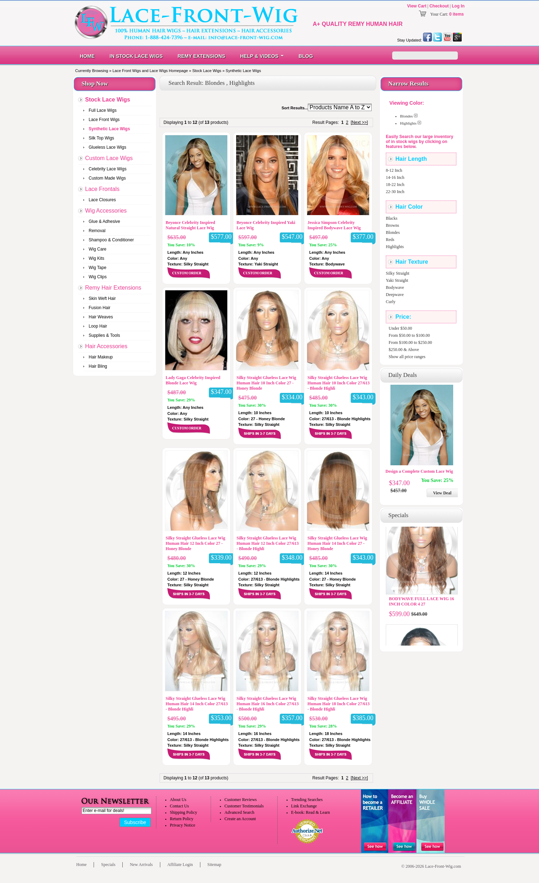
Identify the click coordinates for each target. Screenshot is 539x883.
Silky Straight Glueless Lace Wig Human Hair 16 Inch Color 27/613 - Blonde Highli (268, 704)
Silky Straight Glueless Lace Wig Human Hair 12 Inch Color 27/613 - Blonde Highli (268, 543)
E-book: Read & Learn (310, 812)
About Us (178, 799)
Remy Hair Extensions (113, 288)
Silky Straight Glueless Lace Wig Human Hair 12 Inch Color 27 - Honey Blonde (195, 543)
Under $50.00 (400, 328)
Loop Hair (98, 326)
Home (87, 56)
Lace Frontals (102, 189)
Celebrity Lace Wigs (108, 168)
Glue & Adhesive (104, 221)
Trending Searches (307, 799)
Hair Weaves (101, 316)
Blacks (392, 218)
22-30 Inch (395, 191)
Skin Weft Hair (102, 298)
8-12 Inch (394, 170)
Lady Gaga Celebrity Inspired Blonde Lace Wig (193, 380)
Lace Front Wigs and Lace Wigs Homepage (150, 70)
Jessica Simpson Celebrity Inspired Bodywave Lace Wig (334, 225)
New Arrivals (141, 864)
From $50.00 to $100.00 (409, 335)
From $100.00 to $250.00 (410, 342)
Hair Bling (98, 366)
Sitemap (214, 864)
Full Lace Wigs (103, 110)
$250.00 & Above (404, 349)
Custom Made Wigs (107, 178)
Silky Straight (397, 273)
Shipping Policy (183, 812)
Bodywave (395, 287)
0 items (456, 14)
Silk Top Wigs (101, 138)
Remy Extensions (201, 56)
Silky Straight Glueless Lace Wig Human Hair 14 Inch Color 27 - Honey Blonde (337, 543)
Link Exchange (304, 806)
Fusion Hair (99, 307)
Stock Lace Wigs (206, 70)
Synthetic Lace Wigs (243, 70)
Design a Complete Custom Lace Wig (419, 471)
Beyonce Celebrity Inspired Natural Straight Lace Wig (190, 225)
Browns (392, 225)
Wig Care (97, 249)
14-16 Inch (395, 177)
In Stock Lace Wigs (136, 56)
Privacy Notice (182, 825)
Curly (390, 301)
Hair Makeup (101, 357)
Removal (97, 230)
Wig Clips (98, 276)
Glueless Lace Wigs (107, 147)
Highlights (395, 246)
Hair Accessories (106, 346)
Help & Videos (259, 56)
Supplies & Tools (104, 335)
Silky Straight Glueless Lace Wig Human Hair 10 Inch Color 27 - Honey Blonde (266, 383)
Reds (390, 239)
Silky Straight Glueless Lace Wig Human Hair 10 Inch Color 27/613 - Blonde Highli (338, 383)
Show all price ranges (407, 356)
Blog (306, 56)
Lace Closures (102, 199)
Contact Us (179, 806)
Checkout (439, 6)
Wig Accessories (106, 211)
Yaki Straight (397, 280)
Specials (108, 864)
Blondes (393, 232)
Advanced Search (239, 812)
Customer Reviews (240, 799)
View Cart (416, 6)
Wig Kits (96, 258)
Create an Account (240, 818)
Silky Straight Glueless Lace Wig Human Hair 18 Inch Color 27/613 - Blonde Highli (338, 704)
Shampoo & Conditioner (111, 239)
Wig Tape (97, 267)
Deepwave (395, 294)
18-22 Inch (395, 184)
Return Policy (181, 818)
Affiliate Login (180, 864)
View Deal (442, 492)
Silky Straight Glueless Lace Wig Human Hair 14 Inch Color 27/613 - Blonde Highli (197, 704)
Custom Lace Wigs (109, 158)
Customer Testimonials (244, 806)
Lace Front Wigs (104, 119)
